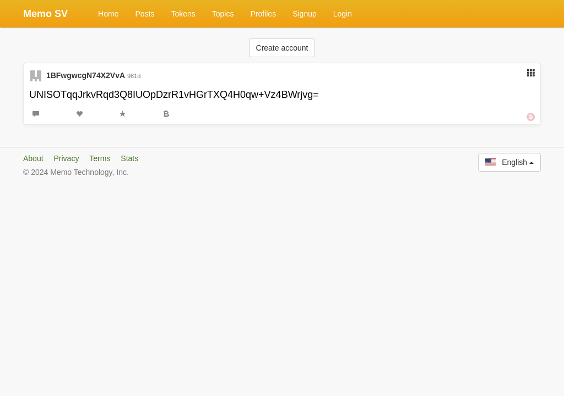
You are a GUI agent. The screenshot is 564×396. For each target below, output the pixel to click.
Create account (282, 47)
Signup (304, 13)
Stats (129, 158)
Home (108, 13)
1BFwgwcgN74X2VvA (85, 75)
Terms (99, 158)
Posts (144, 13)
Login (342, 13)
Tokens (183, 13)
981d (133, 76)
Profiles (263, 13)
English (509, 162)
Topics (223, 13)
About (33, 158)
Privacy (66, 158)
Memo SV (45, 13)
